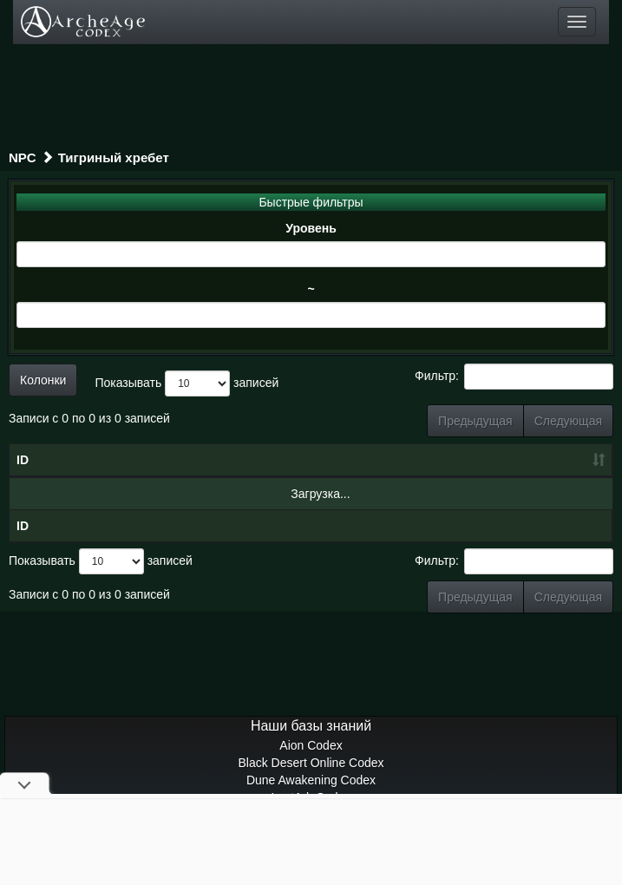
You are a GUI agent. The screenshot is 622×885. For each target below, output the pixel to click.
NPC (22, 157)
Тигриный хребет (113, 157)
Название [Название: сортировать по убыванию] (141, 460)
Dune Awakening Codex (311, 780)
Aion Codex (310, 745)
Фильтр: (514, 377)
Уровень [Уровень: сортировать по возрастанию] (356, 460)
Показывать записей (186, 383)
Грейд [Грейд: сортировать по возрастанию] (500, 460)
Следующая (568, 421)
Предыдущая (475, 421)
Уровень (311, 228)
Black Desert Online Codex (310, 763)
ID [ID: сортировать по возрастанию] (22, 460)
